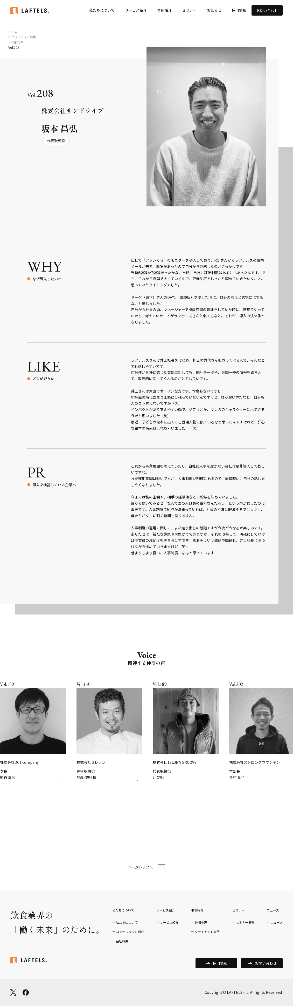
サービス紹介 (136, 10)
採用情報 (239, 10)
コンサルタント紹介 (130, 931)
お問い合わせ (267, 10)
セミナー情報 (245, 922)
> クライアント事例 (22, 37)
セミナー (189, 10)
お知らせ (214, 10)
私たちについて (102, 10)
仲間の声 (201, 922)
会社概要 (122, 941)
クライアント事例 (207, 931)
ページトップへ (140, 867)
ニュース (276, 922)
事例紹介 (164, 10)
